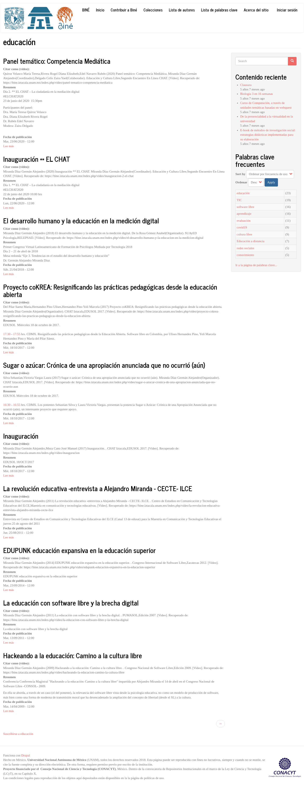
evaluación (243, 220)
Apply (271, 182)
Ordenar (241, 182)
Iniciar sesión (287, 10)
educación (243, 193)
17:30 (6, 334)
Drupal (25, 755)
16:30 (6, 404)
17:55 (16, 334)
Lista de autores (182, 10)
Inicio (100, 10)
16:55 (16, 404)
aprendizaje (244, 213)
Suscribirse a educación (18, 733)
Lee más (8, 146)
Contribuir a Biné (124, 10)
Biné (86, 10)
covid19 (242, 227)
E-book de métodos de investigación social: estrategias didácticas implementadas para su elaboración (268, 135)
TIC (239, 200)
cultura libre (244, 234)
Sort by (240, 174)
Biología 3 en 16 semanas (256, 93)
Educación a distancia (250, 241)
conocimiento (245, 255)
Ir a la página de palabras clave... (256, 265)
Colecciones (152, 10)
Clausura (245, 85)
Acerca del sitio (256, 10)
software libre (245, 207)
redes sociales (245, 248)
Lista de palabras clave (219, 10)
